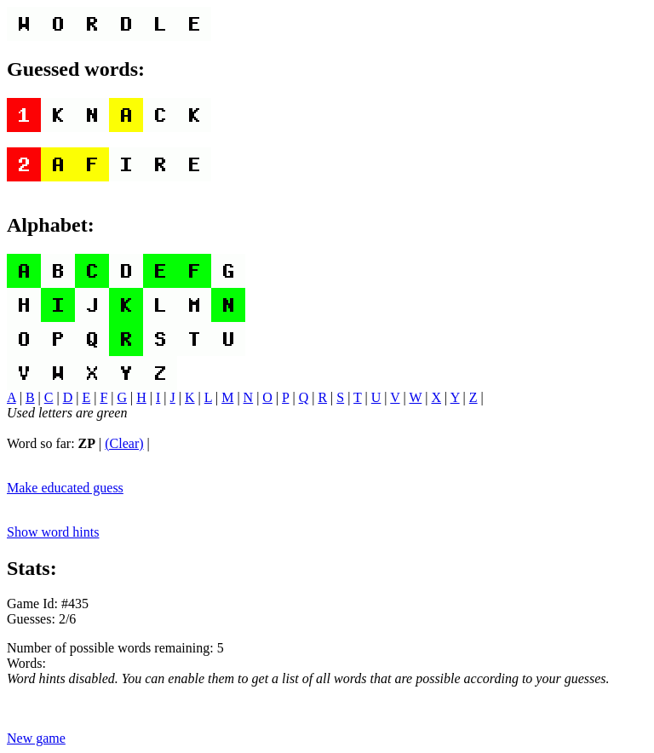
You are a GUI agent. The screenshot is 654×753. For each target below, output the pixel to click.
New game (36, 738)
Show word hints (53, 532)
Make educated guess (65, 487)
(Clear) (124, 443)
